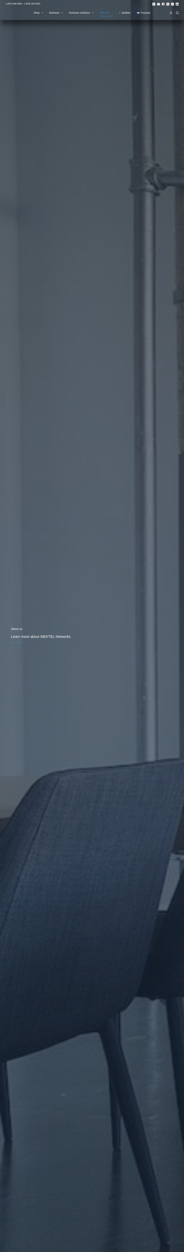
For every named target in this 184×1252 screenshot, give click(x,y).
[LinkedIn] (177, 4)
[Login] (171, 12)
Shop (39, 13)
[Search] (177, 12)
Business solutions (82, 13)
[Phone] (153, 4)
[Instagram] (172, 4)
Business (56, 13)
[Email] (158, 4)
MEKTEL (107, 13)
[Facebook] (163, 4)
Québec (124, 12)
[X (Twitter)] (167, 4)
